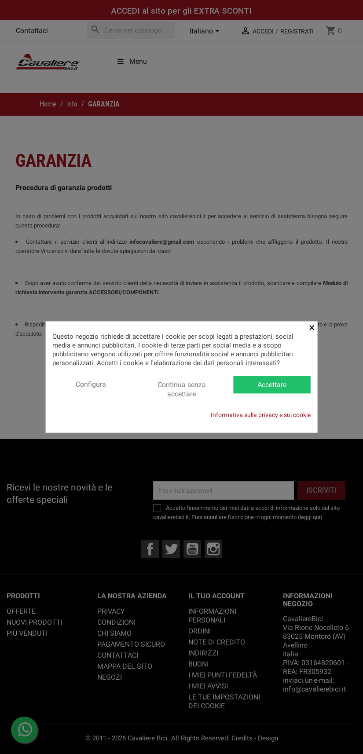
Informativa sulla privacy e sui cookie (261, 414)
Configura (91, 384)
